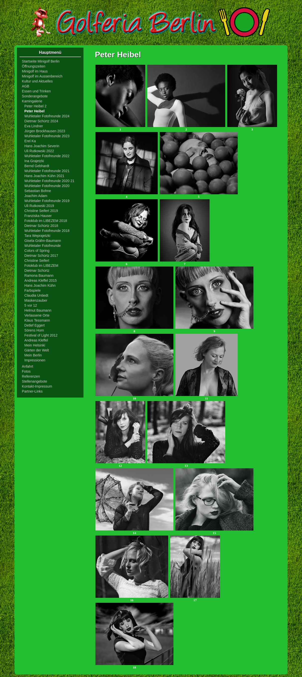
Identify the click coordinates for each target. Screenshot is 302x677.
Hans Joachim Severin (41, 146)
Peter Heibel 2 (35, 106)
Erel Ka (30, 141)
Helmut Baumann (37, 310)
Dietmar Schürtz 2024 (41, 121)
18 (134, 666)
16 (131, 598)
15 (214, 531)
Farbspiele (32, 290)
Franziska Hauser (38, 216)
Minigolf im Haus (35, 71)
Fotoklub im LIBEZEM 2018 (45, 221)
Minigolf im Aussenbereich (42, 76)
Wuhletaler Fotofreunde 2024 (47, 116)
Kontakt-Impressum (37, 386)
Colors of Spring (36, 251)
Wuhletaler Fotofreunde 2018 (47, 231)
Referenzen (31, 376)
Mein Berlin (33, 355)
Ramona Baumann (39, 275)
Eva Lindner (33, 126)
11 (206, 397)
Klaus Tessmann (37, 320)
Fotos (26, 371)
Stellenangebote (34, 381)
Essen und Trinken (36, 91)
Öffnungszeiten (33, 66)
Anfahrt (27, 366)
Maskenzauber (35, 300)
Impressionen (34, 360)
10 (134, 397)
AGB (25, 86)
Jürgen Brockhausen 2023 (44, 131)
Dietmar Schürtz (36, 270)
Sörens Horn (34, 330)
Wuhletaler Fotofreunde (42, 246)
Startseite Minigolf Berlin (41, 61)
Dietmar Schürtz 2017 (41, 256)
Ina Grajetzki (34, 161)
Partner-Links (32, 391)
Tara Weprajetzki (37, 236)
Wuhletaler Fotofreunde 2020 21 (49, 181)
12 (120, 464)
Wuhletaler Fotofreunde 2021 (47, 171)
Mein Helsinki (34, 345)
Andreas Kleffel (36, 340)
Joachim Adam (35, 196)
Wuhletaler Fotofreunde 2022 (47, 156)
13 (186, 464)
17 (195, 598)
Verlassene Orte (36, 315)
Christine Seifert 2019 (41, 211)
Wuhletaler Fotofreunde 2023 (47, 136)
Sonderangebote (35, 96)
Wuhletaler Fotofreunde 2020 (47, 186)
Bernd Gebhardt (36, 166)
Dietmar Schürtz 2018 (41, 226)
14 (134, 531)
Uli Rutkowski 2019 (39, 206)
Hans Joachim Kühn (40, 285)
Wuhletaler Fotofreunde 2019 (47, 201)
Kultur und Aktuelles (37, 81)
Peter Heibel (34, 111)
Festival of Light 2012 (41, 335)
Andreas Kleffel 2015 (40, 280)
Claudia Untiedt (36, 295)
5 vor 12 (30, 305)
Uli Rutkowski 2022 (39, 151)
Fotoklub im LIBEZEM (41, 266)
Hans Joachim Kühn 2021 (44, 176)
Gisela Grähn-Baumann (42, 241)
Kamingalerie (32, 101)
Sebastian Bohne (37, 191)
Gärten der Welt (36, 350)
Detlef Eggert (34, 325)
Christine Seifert (36, 261)
